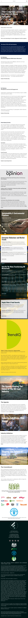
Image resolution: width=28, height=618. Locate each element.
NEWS (21, 562)
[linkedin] (18, 541)
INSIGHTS (13, 562)
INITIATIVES (8, 562)
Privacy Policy (3, 578)
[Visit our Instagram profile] (15, 541)
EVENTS (2, 563)
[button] (26, 1)
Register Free (12, 572)
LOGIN (9, 563)
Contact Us (15, 578)
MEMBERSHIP (17, 562)
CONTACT (6, 563)
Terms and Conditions (9, 578)
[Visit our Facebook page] (10, 541)
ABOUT (5, 562)
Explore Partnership (5, 113)
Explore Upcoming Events (6, 160)
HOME (2, 562)
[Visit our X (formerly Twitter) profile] (13, 541)
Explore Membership (5, 78)
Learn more (3, 198)
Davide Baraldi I (7, 595)
